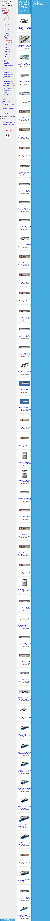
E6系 (6, 53)
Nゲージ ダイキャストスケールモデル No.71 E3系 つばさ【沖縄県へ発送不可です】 (24, 862)
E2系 (6, 35)
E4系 (6, 47)
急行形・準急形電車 (8, 65)
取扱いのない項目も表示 (7, 5)
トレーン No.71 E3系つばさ (24, 81)
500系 (6, 24)
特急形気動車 (7, 74)
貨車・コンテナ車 (8, 85)
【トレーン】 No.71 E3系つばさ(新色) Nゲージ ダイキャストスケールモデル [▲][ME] (24, 373)
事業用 (5, 92)
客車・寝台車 (7, 83)
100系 (6, 17)
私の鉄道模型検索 (8, 920)
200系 (6, 19)
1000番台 (8, 40)
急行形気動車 (7, 76)
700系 (6, 26)
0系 (5, 15)
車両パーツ (5, 101)
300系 (6, 21)
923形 (6, 60)
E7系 (6, 54)
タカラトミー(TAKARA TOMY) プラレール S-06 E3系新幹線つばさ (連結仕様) (24, 917)
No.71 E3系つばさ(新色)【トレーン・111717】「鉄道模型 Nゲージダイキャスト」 (24, 409)
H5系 (6, 51)
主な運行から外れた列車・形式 (8, 122)
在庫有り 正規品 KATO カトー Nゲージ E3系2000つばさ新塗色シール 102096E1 (24, 464)
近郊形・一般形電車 (8, 69)
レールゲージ (5, 113)
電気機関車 (6, 87)
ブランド (4, 112)
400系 (6, 22)
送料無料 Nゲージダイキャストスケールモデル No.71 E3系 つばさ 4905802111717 (24, 699)
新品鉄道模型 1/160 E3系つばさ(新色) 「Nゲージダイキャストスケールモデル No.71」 (24, 173)
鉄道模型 (4, 8)
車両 (4, 10)
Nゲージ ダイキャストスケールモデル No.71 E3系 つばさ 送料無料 (24, 427)
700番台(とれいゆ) (10, 44)
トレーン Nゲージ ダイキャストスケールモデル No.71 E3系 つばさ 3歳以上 (24, 518)
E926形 (6, 62)
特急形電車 (6, 63)
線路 (4, 103)
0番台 (7, 38)
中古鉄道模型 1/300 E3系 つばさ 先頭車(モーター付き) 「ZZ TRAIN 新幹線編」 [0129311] (24, 47)
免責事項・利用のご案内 (8, 124)
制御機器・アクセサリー (8, 108)
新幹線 (5, 13)
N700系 (6, 28)
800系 (6, 31)
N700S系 (7, 29)
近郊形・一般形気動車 (9, 78)
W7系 (6, 56)
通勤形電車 (6, 72)
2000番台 (8, 42)
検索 (11, 1)
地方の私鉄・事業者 (8, 97)
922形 (6, 58)
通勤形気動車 (7, 81)
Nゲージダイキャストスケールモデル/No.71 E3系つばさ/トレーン (24, 717)
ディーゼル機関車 (8, 88)
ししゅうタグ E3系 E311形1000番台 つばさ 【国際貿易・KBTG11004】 (24, 65)
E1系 (6, 33)
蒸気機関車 (6, 90)
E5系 (6, 49)
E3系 (6, 37)
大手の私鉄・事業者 (8, 94)
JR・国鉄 (6, 12)
